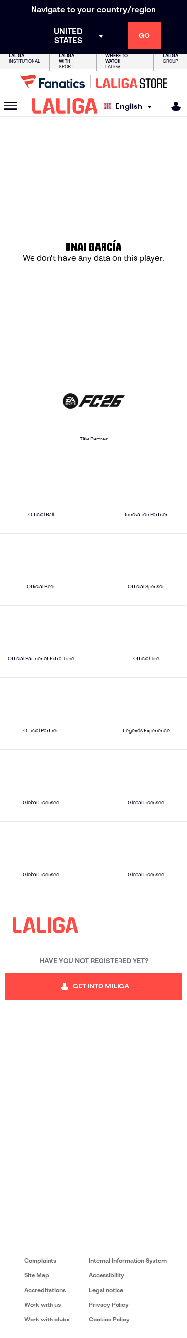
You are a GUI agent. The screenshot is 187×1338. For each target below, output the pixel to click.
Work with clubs (46, 1319)
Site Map (36, 1275)
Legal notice (106, 1290)
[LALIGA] (65, 106)
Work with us (42, 1305)
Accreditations (45, 1290)
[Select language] (130, 106)
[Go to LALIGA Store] (93, 81)
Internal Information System (128, 1260)
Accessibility (106, 1275)
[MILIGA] (173, 106)
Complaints (40, 1260)
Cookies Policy (109, 1319)
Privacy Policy (109, 1305)
